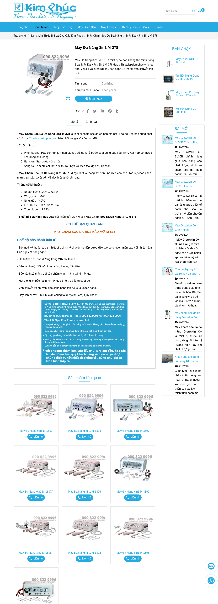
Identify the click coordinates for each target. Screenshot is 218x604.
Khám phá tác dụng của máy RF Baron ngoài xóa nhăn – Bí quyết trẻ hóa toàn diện (187, 359)
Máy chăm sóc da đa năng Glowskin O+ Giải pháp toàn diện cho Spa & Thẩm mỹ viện (187, 315)
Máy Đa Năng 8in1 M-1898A (36, 552)
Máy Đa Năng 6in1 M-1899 (36, 430)
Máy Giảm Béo (87, 27)
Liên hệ (159, 27)
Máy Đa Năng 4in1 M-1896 (84, 491)
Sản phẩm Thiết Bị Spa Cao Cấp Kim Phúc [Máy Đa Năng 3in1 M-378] (56, 35)
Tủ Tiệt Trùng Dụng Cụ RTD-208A (187, 77)
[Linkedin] (102, 111)
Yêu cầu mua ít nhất (87, 90)
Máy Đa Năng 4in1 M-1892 (84, 552)
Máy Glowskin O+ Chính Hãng (185, 227)
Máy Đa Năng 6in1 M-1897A (36, 491)
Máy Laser (108, 27)
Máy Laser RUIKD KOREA (187, 61)
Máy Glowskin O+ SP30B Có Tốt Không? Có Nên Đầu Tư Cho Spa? (187, 184)
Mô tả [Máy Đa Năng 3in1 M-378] (74, 121)
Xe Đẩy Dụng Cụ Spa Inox (186, 110)
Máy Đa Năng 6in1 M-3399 (132, 491)
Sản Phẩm (41, 27)
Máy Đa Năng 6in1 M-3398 (84, 430)
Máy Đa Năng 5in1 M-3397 (132, 430)
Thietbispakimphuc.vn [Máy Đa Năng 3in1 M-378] (42, 138)
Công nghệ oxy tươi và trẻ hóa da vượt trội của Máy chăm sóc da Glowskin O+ (187, 272)
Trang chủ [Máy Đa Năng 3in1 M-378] (20, 35)
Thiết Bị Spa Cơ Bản (135, 27)
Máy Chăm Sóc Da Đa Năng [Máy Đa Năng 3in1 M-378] (104, 35)
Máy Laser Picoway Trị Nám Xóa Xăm (187, 94)
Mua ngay (93, 98)
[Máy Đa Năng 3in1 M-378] (45, 11)
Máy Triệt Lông (63, 27)
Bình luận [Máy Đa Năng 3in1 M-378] (92, 121)
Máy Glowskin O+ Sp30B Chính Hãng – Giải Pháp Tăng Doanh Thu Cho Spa (188, 140)
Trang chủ (22, 27)
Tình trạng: (82, 83)
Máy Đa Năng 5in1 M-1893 (132, 552)
